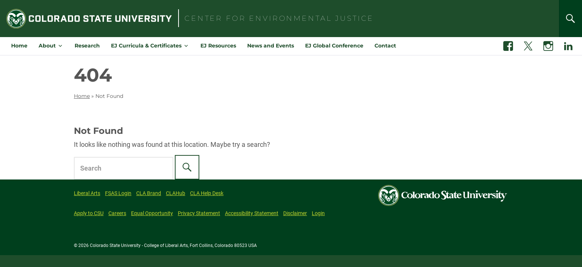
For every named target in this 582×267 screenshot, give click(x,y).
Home (19, 45)
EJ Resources (218, 45)
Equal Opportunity (152, 213)
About (47, 45)
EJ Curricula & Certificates (146, 45)
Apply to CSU (89, 213)
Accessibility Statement (251, 213)
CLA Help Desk (206, 193)
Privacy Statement (199, 213)
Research (87, 45)
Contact (385, 45)
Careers (117, 213)
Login (318, 213)
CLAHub (175, 193)
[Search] (570, 18)
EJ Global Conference (334, 45)
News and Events (270, 45)
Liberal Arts (87, 193)
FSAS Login (118, 193)
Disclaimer (295, 213)
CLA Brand (148, 193)
